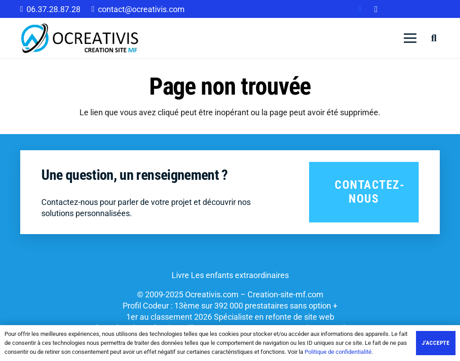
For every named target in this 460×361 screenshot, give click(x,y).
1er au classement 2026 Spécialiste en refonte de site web (230, 317)
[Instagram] (376, 9)
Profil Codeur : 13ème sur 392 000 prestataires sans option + (230, 305)
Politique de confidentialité (338, 351)
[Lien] (80, 38)
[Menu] (410, 38)
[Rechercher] (434, 38)
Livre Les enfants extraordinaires (230, 275)
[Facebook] (360, 9)
